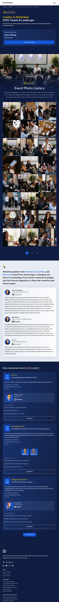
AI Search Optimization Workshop (10, 587)
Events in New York (7, 572)
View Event (29, 418)
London (4, 7)
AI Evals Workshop (7, 589)
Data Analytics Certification (9, 600)
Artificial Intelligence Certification (10, 597)
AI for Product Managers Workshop (10, 583)
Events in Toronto (6, 575)
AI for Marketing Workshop (8, 581)
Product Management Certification (10, 599)
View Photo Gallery (29, 42)
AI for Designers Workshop (9, 585)
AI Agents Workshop (7, 591)
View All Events (29, 534)
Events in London (6, 573)
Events (10, 7)
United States (8, 562)
